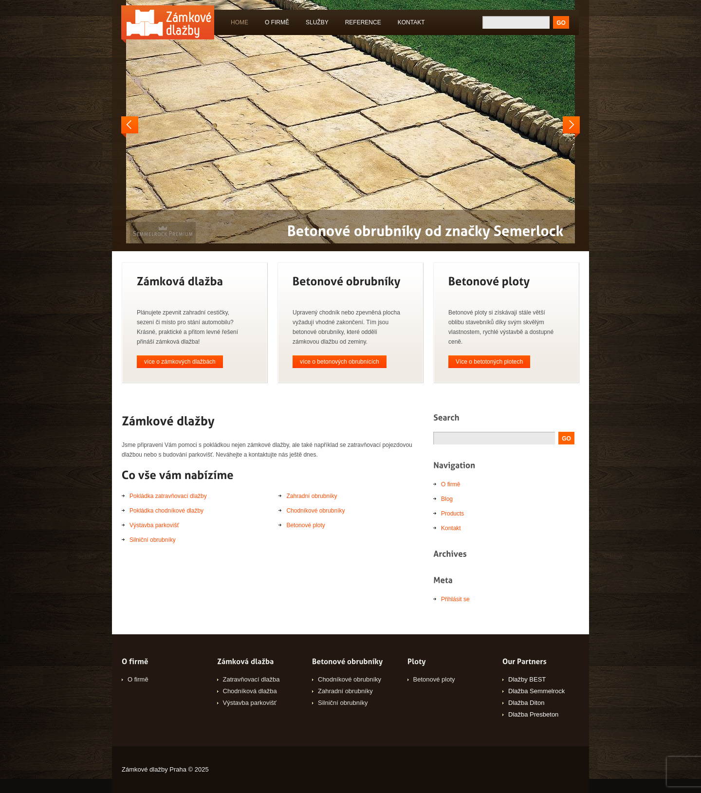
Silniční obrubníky (152, 539)
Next (571, 127)
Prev (129, 127)
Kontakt (411, 22)
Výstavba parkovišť (154, 525)
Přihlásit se (455, 599)
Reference (363, 22)
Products (452, 513)
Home (239, 22)
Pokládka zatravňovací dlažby (168, 496)
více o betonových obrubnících (339, 361)
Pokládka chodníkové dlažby (166, 510)
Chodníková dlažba (250, 691)
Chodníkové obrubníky (315, 510)
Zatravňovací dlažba (251, 679)
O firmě (277, 22)
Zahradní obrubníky (311, 496)
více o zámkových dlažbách (180, 361)
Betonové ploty (305, 525)
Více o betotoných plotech (489, 361)
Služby (314, 24)
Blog (447, 499)
